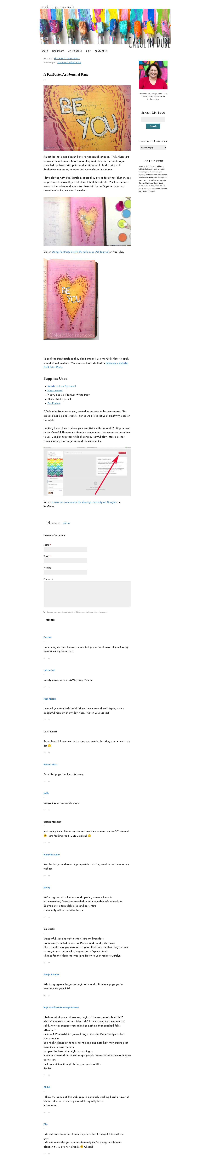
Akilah (47, 1087)
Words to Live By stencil (61, 386)
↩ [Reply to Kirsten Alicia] (44, 781)
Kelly (46, 793)
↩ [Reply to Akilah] (44, 1112)
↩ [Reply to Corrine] (44, 658)
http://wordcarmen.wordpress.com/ (61, 1007)
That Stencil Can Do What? (67, 58)
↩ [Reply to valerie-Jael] (44, 687)
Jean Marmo (50, 699)
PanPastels (53, 403)
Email (47, 556)
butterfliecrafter (52, 854)
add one (66, 523)
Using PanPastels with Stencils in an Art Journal (80, 252)
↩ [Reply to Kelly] (44, 810)
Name (47, 545)
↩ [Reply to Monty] (44, 917)
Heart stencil (55, 390)
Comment (48, 579)
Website (47, 567)
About (45, 51)
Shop (88, 51)
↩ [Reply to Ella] (44, 1154)
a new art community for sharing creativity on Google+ (84, 502)
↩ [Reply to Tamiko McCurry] (44, 843)
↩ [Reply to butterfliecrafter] (44, 876)
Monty (47, 887)
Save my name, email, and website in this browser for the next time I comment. (77, 612)
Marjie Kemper (51, 974)
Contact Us (101, 51)
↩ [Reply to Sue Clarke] (44, 963)
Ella (46, 1124)
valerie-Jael (49, 670)
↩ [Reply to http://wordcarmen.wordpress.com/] (44, 1075)
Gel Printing (75, 51)
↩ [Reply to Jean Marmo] (44, 720)
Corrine (47, 637)
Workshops (58, 51)
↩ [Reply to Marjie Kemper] (44, 995)
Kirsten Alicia (50, 764)
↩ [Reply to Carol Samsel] (44, 753)
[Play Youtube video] (87, 221)
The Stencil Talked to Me (69, 62)
